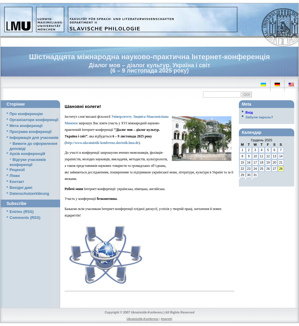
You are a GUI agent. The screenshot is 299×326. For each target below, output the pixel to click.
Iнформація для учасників (34, 138)
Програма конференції (31, 132)
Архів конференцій (27, 154)
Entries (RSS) (22, 212)
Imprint (166, 319)
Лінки (15, 176)
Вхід (249, 112)
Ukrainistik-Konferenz (142, 319)
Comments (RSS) (25, 218)
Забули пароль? (259, 117)
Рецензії (17, 170)
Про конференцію (26, 114)
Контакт (17, 182)
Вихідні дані (21, 188)
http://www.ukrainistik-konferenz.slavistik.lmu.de (102, 143)
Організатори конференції (34, 120)
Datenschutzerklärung (29, 194)
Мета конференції (26, 126)
